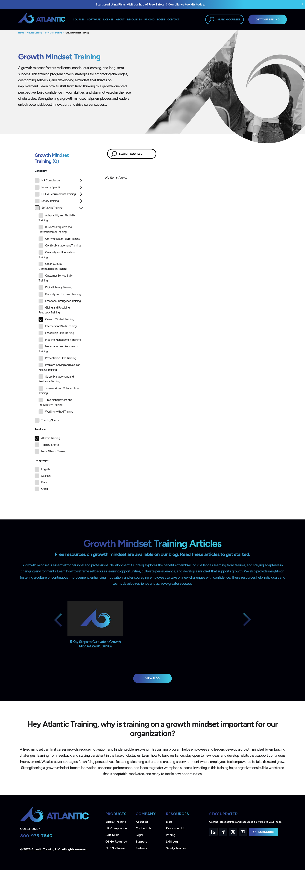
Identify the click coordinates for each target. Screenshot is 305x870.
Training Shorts (47, 420)
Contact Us (143, 828)
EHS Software (115, 848)
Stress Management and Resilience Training (56, 378)
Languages (42, 460)
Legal (139, 835)
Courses (78, 19)
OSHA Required (116, 841)
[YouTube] (243, 832)
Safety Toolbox (176, 848)
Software (94, 19)
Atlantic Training (50, 438)
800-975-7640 (36, 835)
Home (21, 32)
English (45, 469)
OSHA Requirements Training (55, 194)
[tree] (59, 301)
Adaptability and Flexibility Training (57, 217)
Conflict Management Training (60, 245)
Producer (40, 429)
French (45, 482)
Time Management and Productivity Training (55, 402)
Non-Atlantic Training (53, 451)
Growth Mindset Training (77, 32)
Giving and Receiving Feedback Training (54, 309)
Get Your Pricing (267, 19)
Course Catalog (34, 32)
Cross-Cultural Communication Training (53, 266)
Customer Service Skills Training (56, 277)
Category (41, 171)
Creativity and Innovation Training (56, 254)
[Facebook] (223, 832)
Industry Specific (48, 187)
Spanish (45, 475)
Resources (134, 19)
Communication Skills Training (59, 238)
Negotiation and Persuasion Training (58, 348)
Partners (141, 848)
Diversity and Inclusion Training (60, 294)
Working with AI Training (56, 411)
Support (141, 841)
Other (44, 489)
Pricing (171, 835)
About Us (142, 821)
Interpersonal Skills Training (58, 326)
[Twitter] (233, 832)
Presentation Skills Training (57, 358)
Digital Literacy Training (55, 287)
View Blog (153, 678)
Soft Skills (112, 835)
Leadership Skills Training (56, 333)
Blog (169, 821)
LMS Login (173, 841)
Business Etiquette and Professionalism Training (55, 229)
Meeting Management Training (60, 339)
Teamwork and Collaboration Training (59, 390)
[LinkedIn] (213, 832)
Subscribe (264, 832)
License (108, 19)
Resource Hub (175, 828)
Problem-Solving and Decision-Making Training (60, 367)
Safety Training (47, 201)
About (120, 19)
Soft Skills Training (53, 32)
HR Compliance (47, 180)
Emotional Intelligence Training (60, 301)
